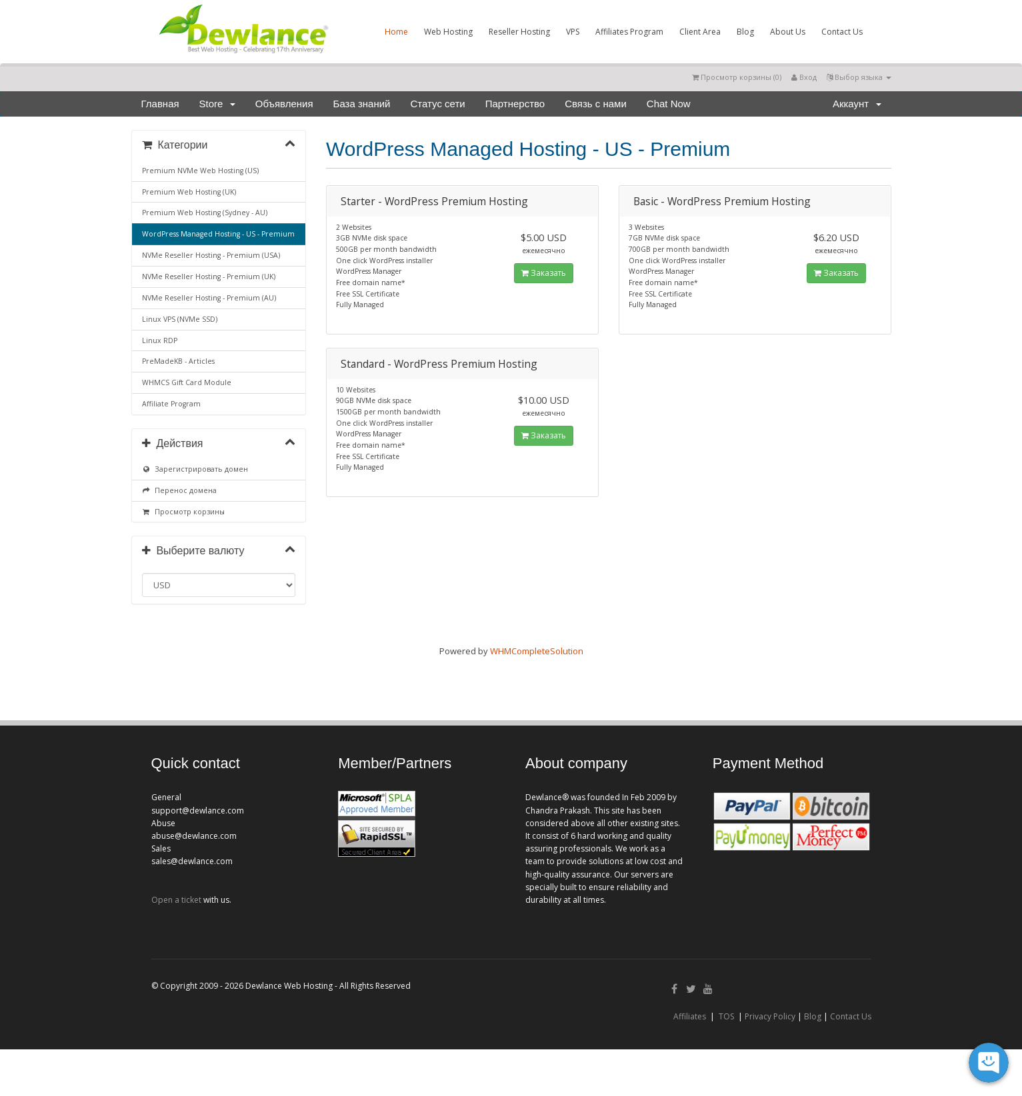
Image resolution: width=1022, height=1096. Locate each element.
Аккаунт (857, 103)
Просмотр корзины (183, 511)
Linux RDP (159, 340)
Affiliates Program (629, 31)
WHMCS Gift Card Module (186, 382)
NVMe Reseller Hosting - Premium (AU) (209, 297)
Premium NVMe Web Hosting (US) (200, 170)
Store (217, 103)
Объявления (284, 103)
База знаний (362, 103)
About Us (787, 31)
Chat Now (669, 103)
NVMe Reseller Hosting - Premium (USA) (211, 255)
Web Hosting (448, 31)
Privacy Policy (770, 1016)
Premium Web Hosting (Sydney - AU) (204, 212)
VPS (572, 31)
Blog (745, 31)
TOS (726, 1016)
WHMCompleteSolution (536, 651)
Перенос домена (179, 490)
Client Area (700, 31)
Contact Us (842, 31)
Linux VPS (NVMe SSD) (179, 319)
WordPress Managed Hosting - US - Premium (218, 234)
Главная (160, 103)
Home (396, 31)
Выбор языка (859, 77)
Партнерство (515, 103)
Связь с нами (596, 103)
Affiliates (689, 1016)
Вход (804, 77)
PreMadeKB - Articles (178, 361)
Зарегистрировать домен (195, 469)
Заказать (543, 272)
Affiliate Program (171, 403)
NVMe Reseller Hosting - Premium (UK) (208, 276)
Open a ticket (176, 899)
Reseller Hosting (519, 31)
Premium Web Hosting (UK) (189, 192)
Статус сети (438, 103)
